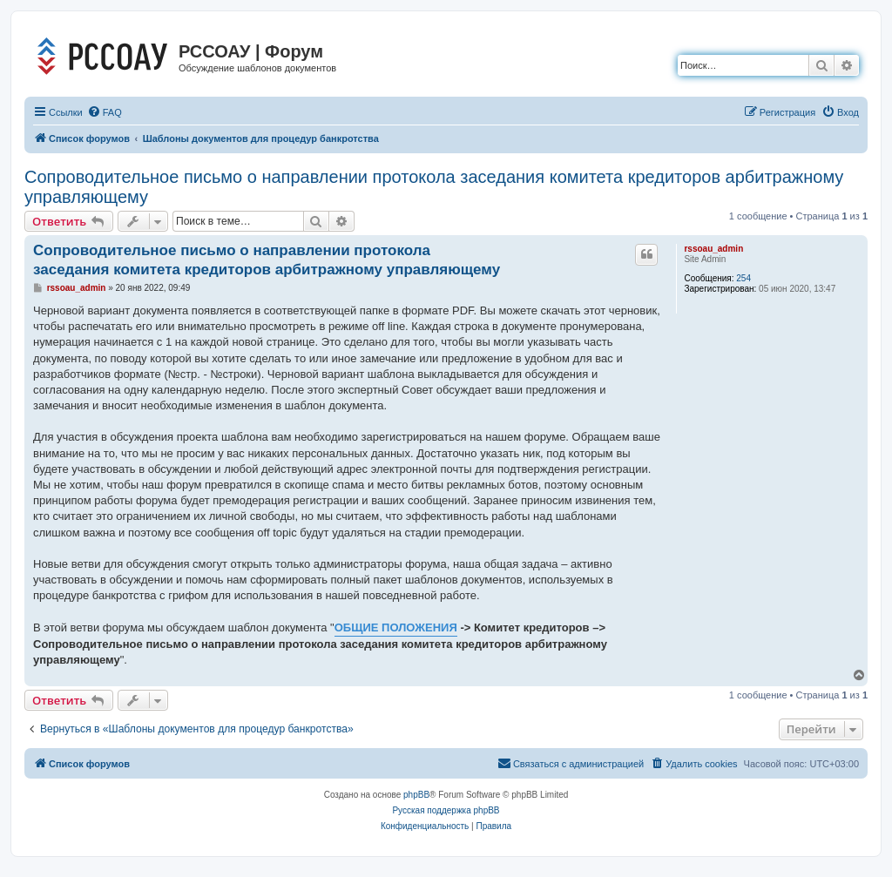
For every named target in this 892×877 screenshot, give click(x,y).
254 (743, 278)
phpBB (416, 794)
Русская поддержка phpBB (445, 810)
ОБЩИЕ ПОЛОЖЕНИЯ (395, 627)
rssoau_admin (713, 248)
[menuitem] (104, 112)
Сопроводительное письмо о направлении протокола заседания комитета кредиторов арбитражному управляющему (433, 186)
